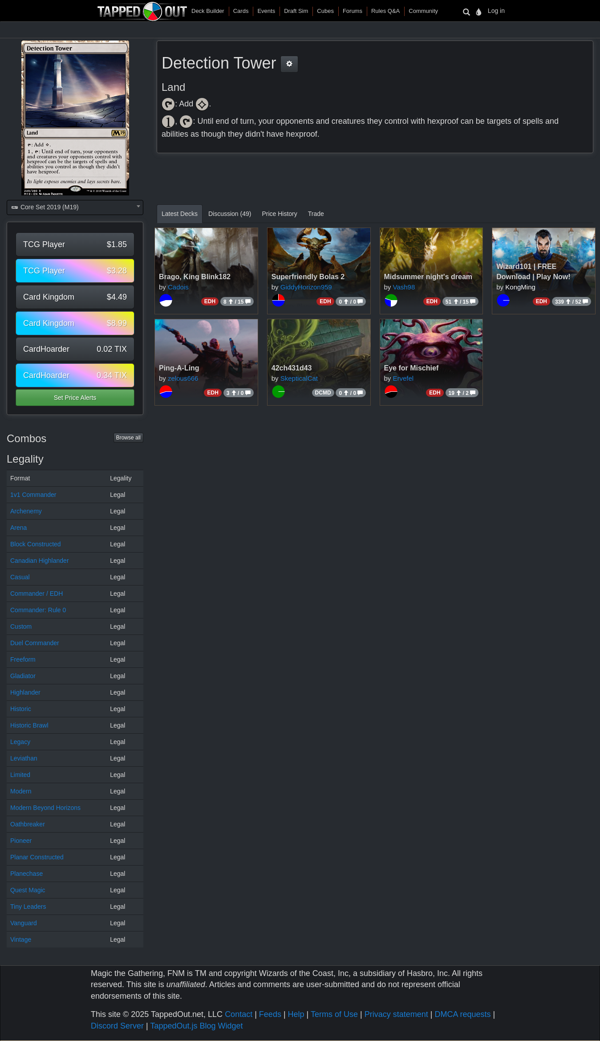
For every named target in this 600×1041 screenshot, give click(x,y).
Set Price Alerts (75, 397)
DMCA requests (462, 1014)
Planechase (26, 873)
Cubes (325, 11)
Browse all (128, 438)
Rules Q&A (385, 11)
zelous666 (183, 378)
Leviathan (23, 758)
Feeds (270, 1014)
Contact (238, 1014)
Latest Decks (180, 213)
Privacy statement (396, 1014)
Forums (352, 11)
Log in (496, 10)
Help (296, 1014)
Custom (21, 626)
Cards (241, 11)
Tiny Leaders (28, 906)
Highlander (25, 692)
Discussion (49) (229, 213)
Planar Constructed (37, 857)
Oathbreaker (27, 824)
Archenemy (26, 511)
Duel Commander (34, 643)
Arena (18, 527)
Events (266, 11)
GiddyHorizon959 (306, 287)
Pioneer (21, 840)
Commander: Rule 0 (38, 610)
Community (423, 11)
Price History (279, 213)
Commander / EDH (36, 593)
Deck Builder (207, 11)
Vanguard (23, 923)
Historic (20, 708)
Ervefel (403, 378)
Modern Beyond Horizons (45, 807)
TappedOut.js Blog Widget (196, 1025)
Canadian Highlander (39, 560)
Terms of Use (334, 1014)
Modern (20, 791)
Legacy (20, 741)
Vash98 (404, 287)
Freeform (23, 659)
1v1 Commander (33, 494)
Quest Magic (27, 890)
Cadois (178, 287)
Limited (20, 774)
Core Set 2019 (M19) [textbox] (45, 207)
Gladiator (23, 675)
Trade (316, 213)
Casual (20, 577)
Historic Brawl (29, 725)
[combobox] (75, 207)
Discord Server (117, 1025)
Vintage (20, 939)
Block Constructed (35, 544)
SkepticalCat (299, 378)
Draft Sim (296, 11)
